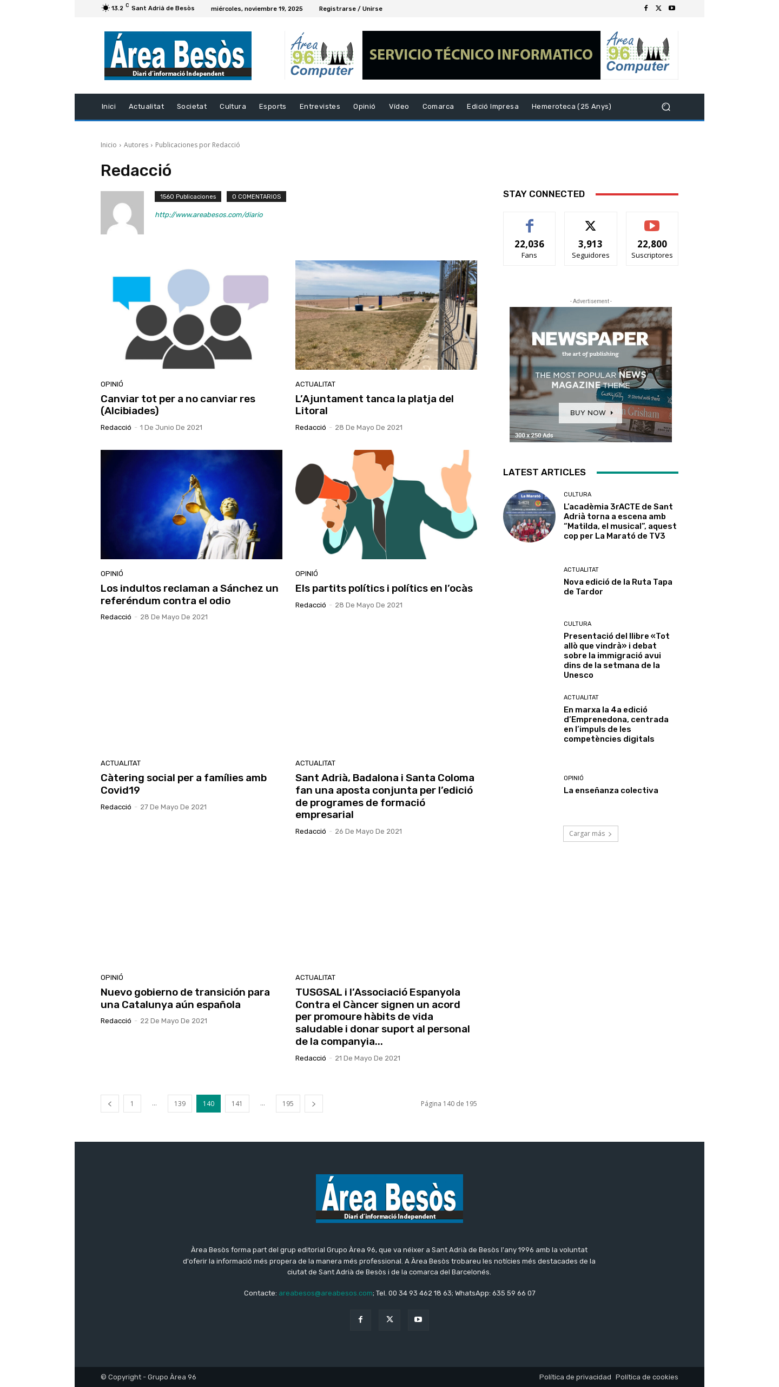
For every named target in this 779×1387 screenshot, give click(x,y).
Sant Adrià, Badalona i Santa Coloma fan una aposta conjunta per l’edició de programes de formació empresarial (384, 796)
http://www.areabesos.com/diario (208, 214)
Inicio (109, 144)
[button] (665, 107)
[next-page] (314, 1104)
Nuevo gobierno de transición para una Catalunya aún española (185, 998)
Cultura (577, 495)
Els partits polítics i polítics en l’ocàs (384, 588)
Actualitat (315, 384)
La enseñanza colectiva (611, 790)
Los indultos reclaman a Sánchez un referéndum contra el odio (190, 594)
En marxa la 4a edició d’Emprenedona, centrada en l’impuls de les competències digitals (616, 724)
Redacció (116, 427)
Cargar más (590, 833)
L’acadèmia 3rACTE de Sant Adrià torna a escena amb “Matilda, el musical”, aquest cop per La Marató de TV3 (620, 521)
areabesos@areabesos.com (326, 1293)
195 (288, 1103)
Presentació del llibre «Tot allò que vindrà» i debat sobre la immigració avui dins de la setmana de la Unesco (617, 655)
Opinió (112, 384)
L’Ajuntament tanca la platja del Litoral (374, 404)
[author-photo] (128, 212)
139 (180, 1103)
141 (237, 1103)
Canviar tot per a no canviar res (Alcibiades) (178, 404)
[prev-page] (110, 1104)
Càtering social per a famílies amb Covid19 (184, 783)
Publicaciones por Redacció (197, 144)
